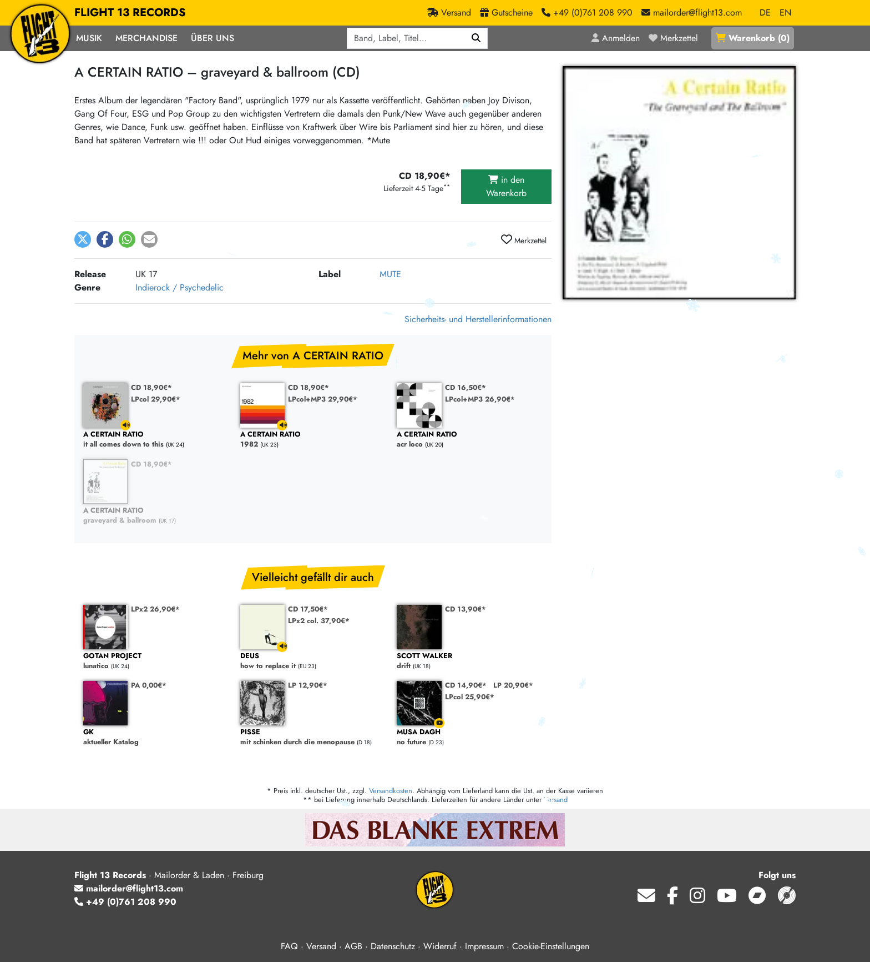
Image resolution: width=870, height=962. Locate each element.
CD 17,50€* (308, 609)
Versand (556, 799)
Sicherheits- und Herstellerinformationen (478, 319)
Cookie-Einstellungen (550, 946)
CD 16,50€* (465, 387)
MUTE (390, 274)
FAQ (289, 946)
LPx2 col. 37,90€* (319, 620)
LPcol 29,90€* (155, 399)
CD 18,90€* (151, 387)
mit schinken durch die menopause (313, 737)
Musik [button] (89, 38)
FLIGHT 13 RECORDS (130, 13)
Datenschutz (393, 946)
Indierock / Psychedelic (179, 287)
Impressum (484, 946)
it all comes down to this (156, 439)
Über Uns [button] (212, 38)
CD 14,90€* (466, 685)
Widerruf (440, 946)
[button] (82, 239)
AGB (353, 946)
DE (765, 12)
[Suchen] (476, 38)
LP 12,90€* (307, 685)
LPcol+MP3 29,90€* (322, 399)
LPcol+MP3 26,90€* (480, 399)
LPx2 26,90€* (155, 609)
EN (785, 12)
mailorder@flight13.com (128, 888)
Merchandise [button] (146, 38)
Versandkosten (390, 790)
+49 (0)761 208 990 (125, 901)
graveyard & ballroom (156, 515)
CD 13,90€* (465, 609)
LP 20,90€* (513, 685)
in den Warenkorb (506, 186)
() (753, 38)
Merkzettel (524, 240)
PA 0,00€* (148, 685)
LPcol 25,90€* (469, 697)
